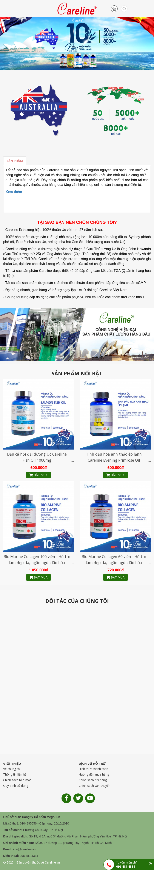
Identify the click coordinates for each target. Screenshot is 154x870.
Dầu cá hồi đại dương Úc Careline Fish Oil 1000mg (37, 457)
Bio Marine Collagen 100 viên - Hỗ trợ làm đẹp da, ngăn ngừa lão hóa (37, 559)
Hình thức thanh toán (93, 769)
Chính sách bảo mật (17, 780)
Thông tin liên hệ (14, 774)
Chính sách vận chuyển (94, 786)
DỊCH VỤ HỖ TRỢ (92, 763)
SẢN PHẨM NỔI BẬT (77, 373)
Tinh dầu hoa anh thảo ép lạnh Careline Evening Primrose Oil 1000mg (114, 460)
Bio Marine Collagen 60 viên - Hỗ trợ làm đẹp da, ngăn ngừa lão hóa (114, 559)
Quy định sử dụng (15, 786)
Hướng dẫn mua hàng (94, 774)
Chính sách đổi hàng (93, 780)
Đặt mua (38, 475)
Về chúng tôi (11, 769)
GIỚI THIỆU (12, 763)
